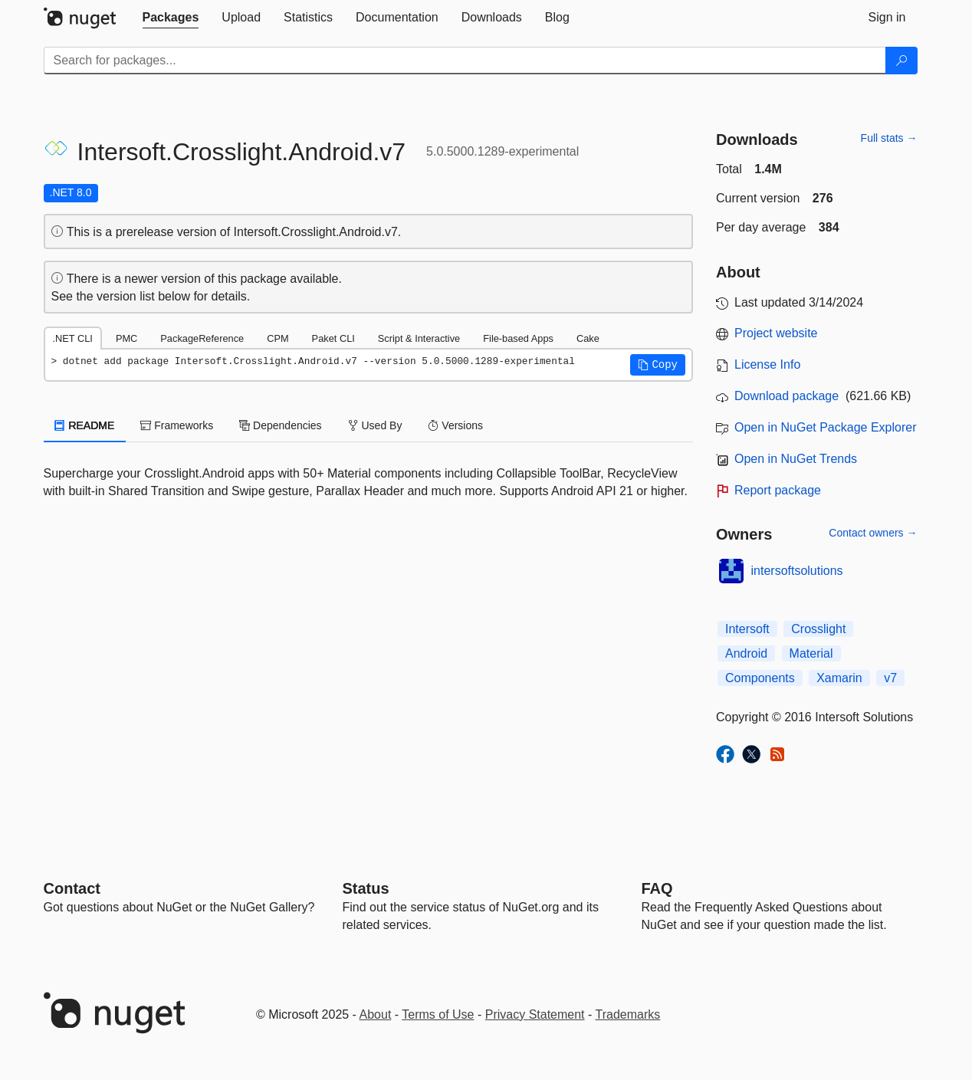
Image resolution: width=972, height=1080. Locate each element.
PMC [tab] (126, 338)
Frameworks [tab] (176, 425)
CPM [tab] (277, 338)
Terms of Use (438, 1014)
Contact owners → (873, 533)
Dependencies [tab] (280, 425)
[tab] (171, 17)
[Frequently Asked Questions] (657, 888)
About (376, 1014)
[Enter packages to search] (465, 60)
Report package (777, 490)
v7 (890, 677)
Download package (786, 395)
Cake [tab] (587, 338)
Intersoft (747, 628)
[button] (657, 365)
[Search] (901, 60)
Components (760, 677)
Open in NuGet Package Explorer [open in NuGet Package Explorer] (825, 427)
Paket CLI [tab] (333, 338)
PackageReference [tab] (202, 338)
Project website (776, 333)
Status (366, 888)
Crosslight (818, 628)
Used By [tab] (375, 425)
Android (746, 653)
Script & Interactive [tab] (419, 338)
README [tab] (85, 425)
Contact (72, 888)
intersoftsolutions (797, 570)
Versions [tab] (455, 425)
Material (811, 653)
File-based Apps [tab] (518, 338)
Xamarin (839, 677)
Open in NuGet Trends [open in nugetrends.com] (795, 458)
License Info (767, 364)
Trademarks (628, 1014)
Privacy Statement (535, 1014)
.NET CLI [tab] (73, 338)
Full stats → (889, 138)
